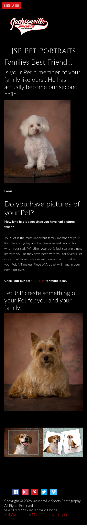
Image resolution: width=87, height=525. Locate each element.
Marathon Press (43, 514)
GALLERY (38, 280)
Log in (62, 514)
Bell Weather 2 (15, 514)
